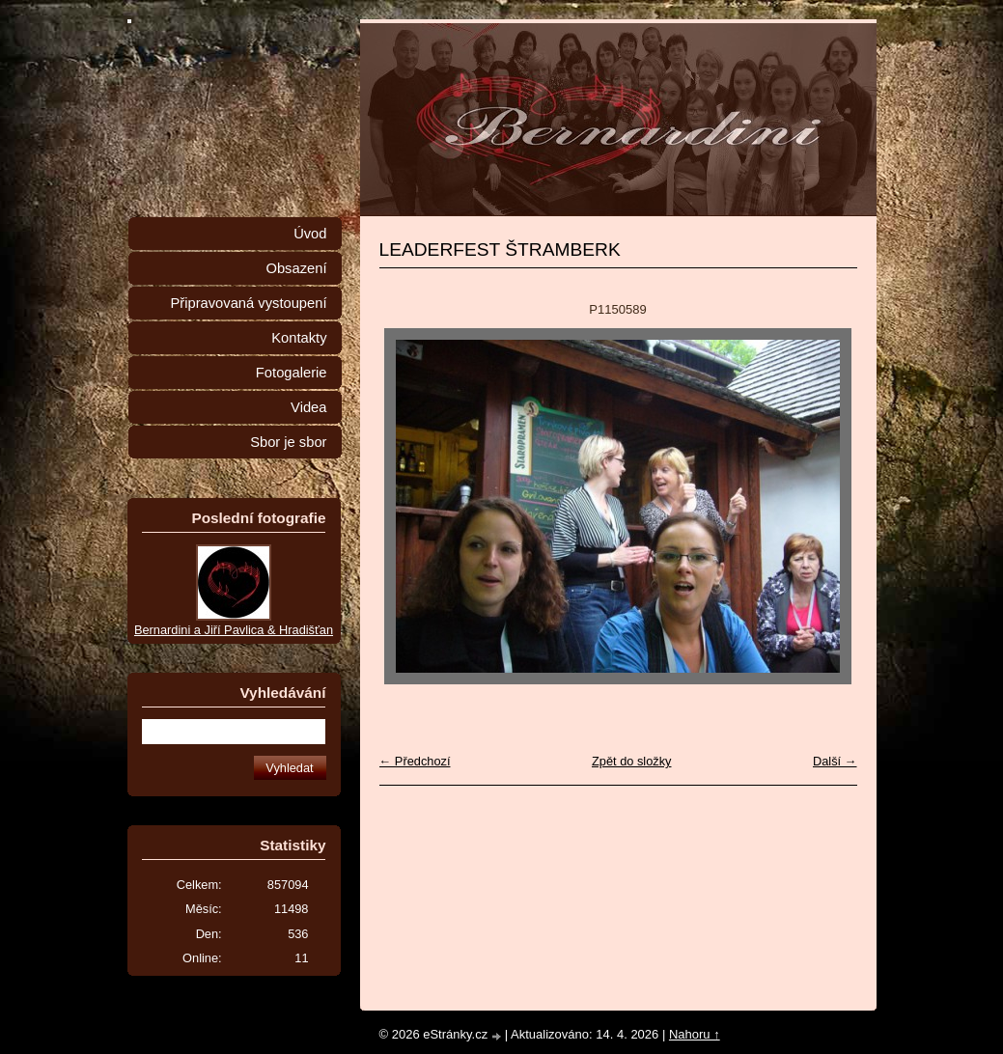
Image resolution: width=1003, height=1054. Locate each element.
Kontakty (298, 338)
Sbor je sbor (288, 442)
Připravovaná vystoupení (249, 303)
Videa (308, 407)
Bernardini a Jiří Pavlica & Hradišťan (233, 630)
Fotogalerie (291, 372)
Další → (835, 761)
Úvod (309, 233)
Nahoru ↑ (694, 1034)
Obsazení (295, 268)
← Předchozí (415, 761)
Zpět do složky (632, 761)
